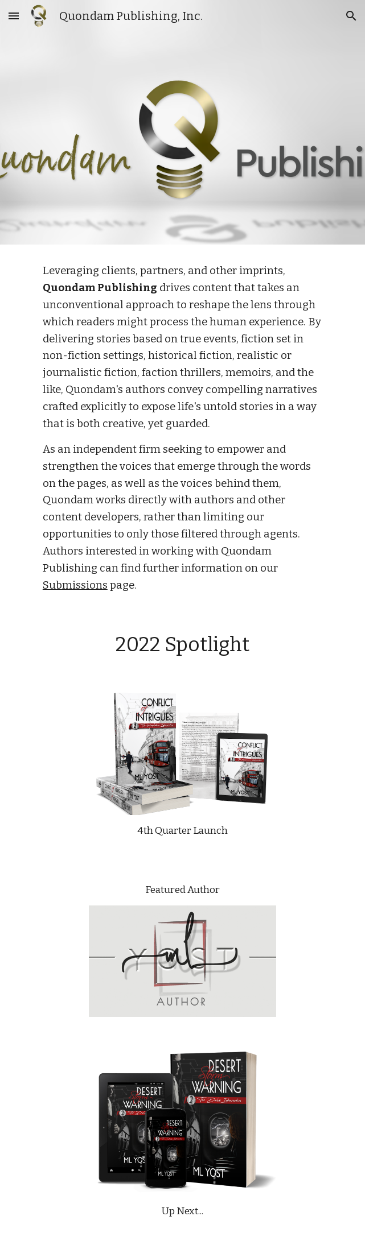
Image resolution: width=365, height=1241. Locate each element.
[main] (182, 428)
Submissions (75, 585)
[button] (13, 15)
